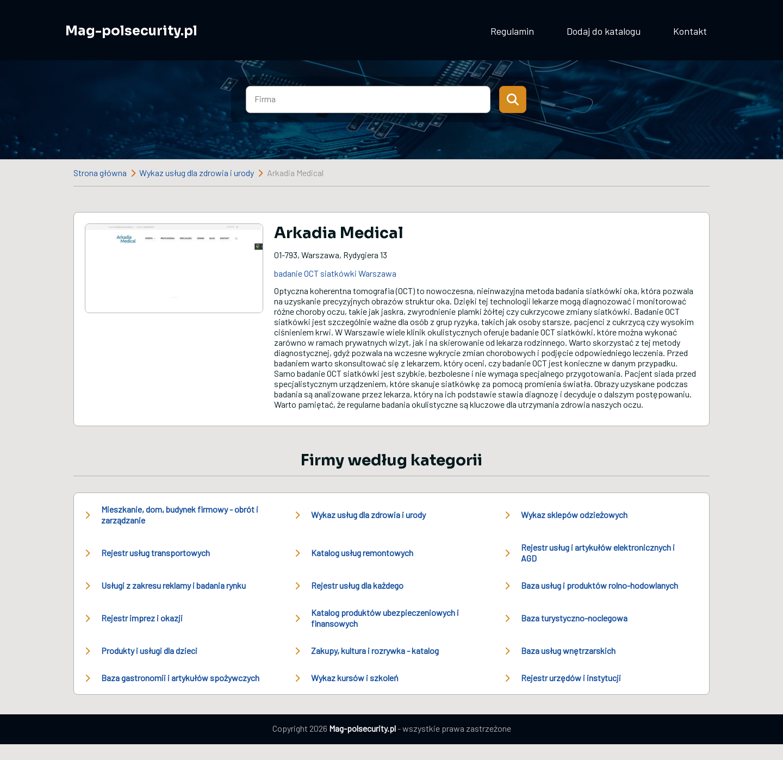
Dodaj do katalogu (604, 31)
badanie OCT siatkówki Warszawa (335, 273)
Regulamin (512, 31)
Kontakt (690, 31)
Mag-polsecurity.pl (131, 31)
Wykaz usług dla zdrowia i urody (196, 172)
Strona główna (100, 172)
